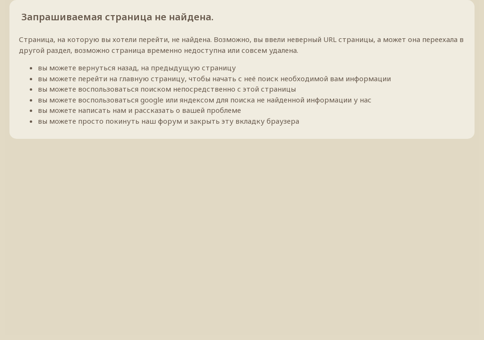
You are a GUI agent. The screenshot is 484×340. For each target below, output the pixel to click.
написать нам (102, 110)
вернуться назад (107, 67)
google (152, 99)
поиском (155, 89)
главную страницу (152, 78)
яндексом (197, 99)
